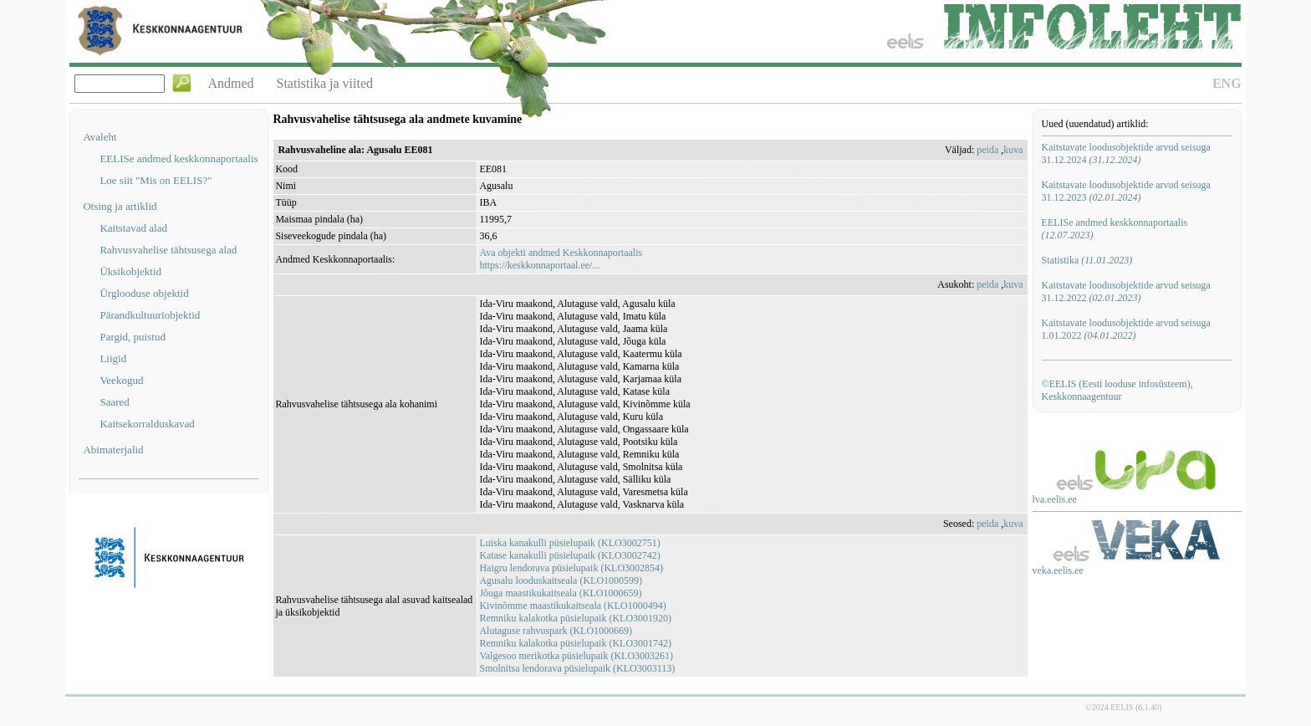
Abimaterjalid (113, 449)
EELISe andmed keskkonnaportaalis (178, 158)
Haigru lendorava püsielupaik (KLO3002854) (571, 568)
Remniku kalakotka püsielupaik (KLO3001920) (575, 618)
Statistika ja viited (325, 83)
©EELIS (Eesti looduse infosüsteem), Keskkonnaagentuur (1117, 390)
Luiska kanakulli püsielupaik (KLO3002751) (569, 543)
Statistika (1087, 260)
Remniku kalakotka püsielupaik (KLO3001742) (575, 643)
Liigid (112, 358)
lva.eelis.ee (1055, 499)
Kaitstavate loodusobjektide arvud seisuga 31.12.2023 (1126, 191)
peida (987, 150)
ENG (1227, 83)
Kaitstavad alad (133, 228)
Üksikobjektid (130, 271)
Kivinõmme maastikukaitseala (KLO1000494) (572, 605)
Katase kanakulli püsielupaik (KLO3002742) (569, 555)
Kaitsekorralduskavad (146, 423)
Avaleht (99, 136)
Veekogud (121, 380)
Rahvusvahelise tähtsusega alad (168, 249)
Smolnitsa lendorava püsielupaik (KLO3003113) (577, 668)
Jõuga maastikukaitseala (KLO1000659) (560, 593)
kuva (1013, 150)
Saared (114, 402)
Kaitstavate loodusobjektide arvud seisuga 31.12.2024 (1126, 153)
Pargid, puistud (132, 336)
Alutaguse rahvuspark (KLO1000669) (555, 631)
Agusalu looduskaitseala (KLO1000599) (560, 580)
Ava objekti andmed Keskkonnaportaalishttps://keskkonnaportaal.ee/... (560, 259)
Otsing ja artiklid (119, 206)
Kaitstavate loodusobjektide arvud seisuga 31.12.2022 (1126, 291)
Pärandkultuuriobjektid (149, 315)
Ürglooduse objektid (143, 293)
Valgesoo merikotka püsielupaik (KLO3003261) (576, 656)
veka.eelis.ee (1058, 570)
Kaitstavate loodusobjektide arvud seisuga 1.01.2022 (1126, 329)
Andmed (230, 83)
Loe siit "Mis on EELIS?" (155, 180)
